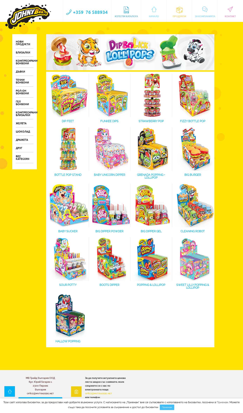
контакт (230, 12)
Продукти (179, 12)
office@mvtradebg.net (98, 393)
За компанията (205, 12)
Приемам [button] (167, 407)
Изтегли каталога (126, 12)
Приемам (222, 402)
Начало (154, 12)
